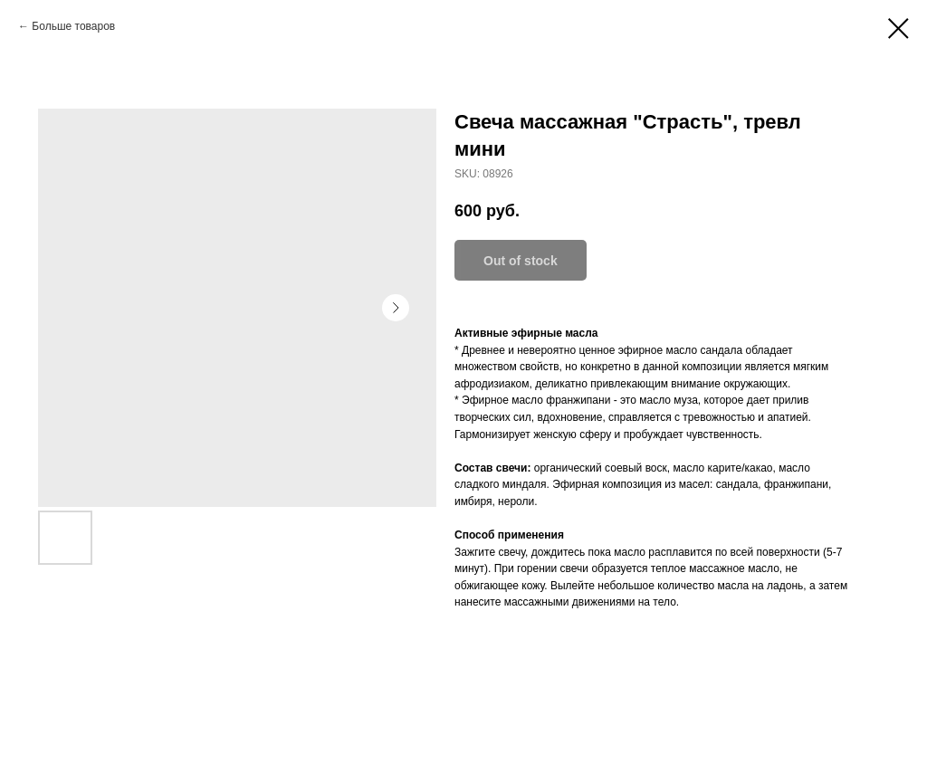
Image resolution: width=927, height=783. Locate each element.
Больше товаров (73, 26)
